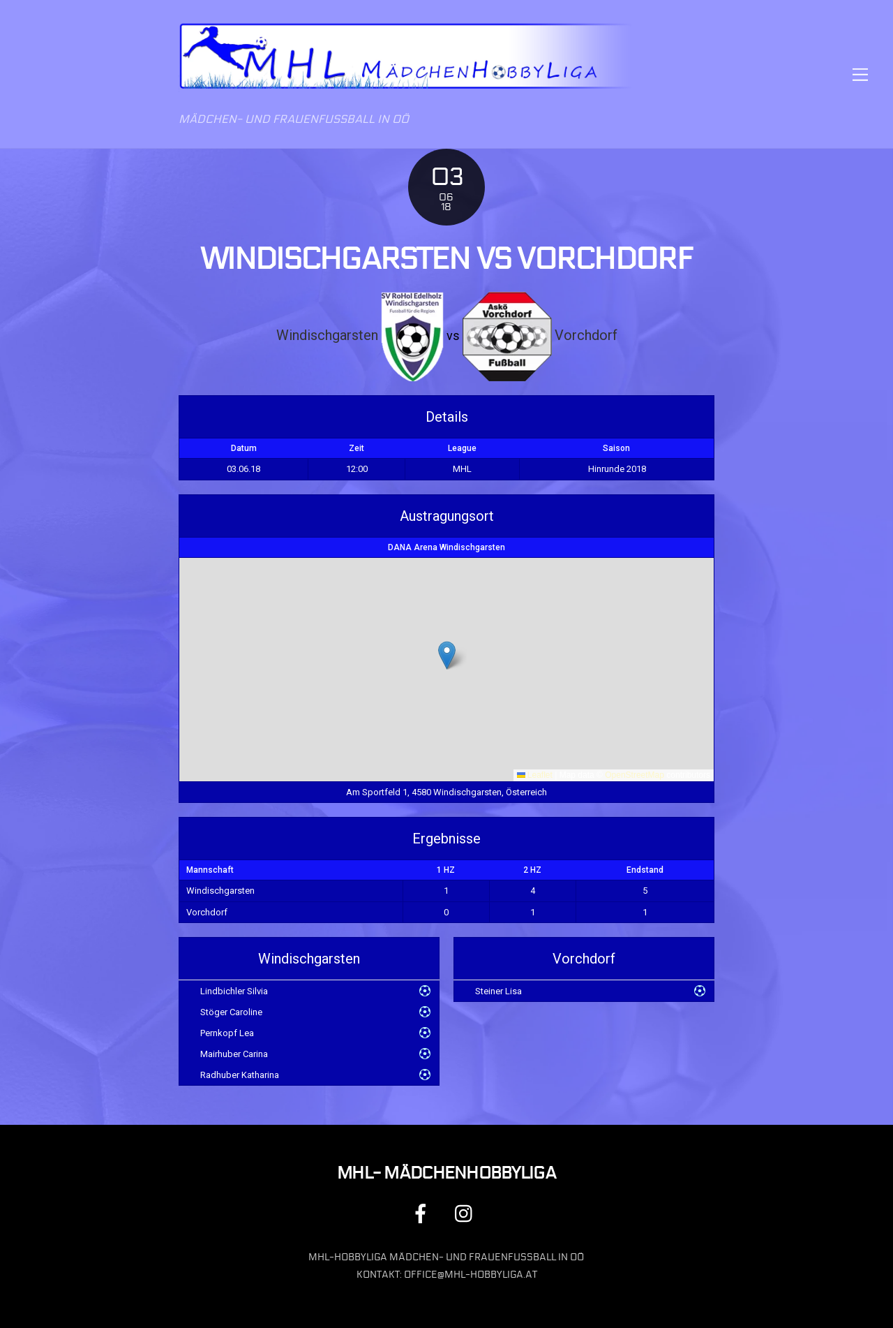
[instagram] (467, 1213)
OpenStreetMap (634, 775)
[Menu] (860, 74)
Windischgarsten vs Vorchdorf (446, 259)
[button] (447, 655)
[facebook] (423, 1213)
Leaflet (535, 775)
